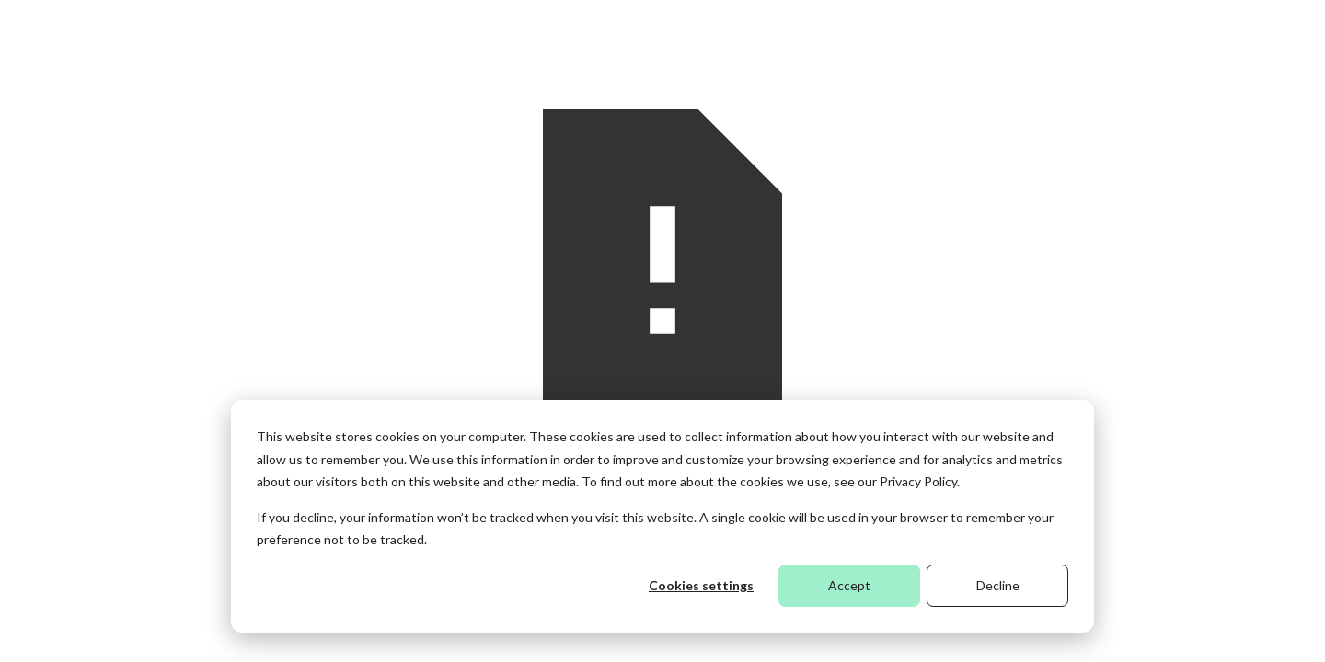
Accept (849, 585)
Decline (998, 585)
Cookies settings (701, 585)
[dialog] (662, 516)
